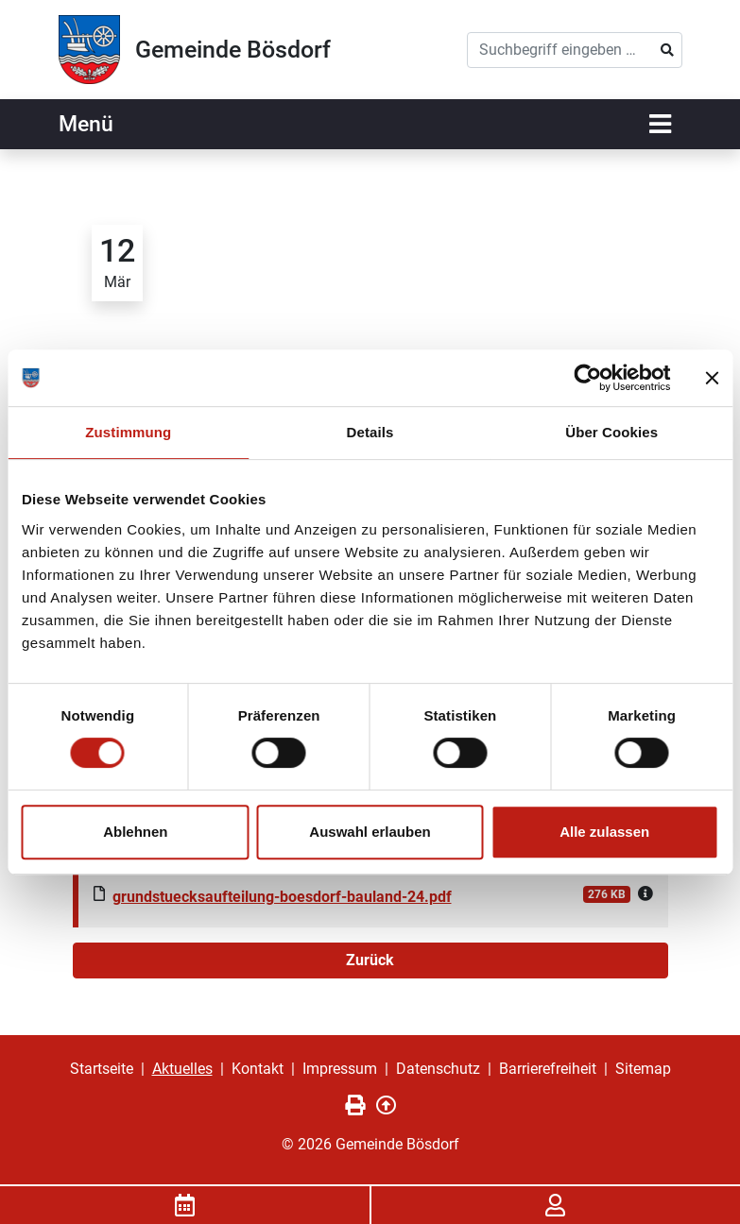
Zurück (370, 960)
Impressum (339, 1069)
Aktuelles (182, 1069)
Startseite (101, 1069)
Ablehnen (135, 832)
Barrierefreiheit (547, 1069)
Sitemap (643, 1069)
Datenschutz (438, 1069)
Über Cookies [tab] (611, 432)
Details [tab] (370, 432)
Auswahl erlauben (369, 832)
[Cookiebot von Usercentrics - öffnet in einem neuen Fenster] (587, 378)
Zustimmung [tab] (128, 432)
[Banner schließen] (711, 377)
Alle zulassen (604, 832)
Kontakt (258, 1069)
